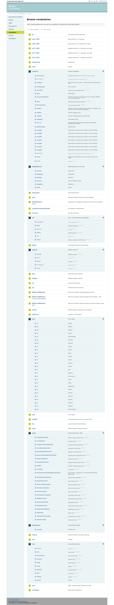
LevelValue (40, 469)
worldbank (35, 590)
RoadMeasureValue (42, 505)
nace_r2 (39, 122)
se (37, 399)
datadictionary (37, 166)
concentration (40, 555)
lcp (33, 424)
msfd (33, 428)
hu (37, 363)
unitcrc (39, 239)
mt (37, 383)
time (38, 573)
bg (37, 330)
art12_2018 (35, 44)
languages (39, 119)
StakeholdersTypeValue (43, 509)
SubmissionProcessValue (44, 516)
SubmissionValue (41, 519)
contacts (39, 171)
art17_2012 (35, 53)
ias (33, 283)
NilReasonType (41, 127)
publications (36, 525)
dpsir (38, 93)
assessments (40, 75)
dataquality (35, 192)
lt (37, 373)
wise (33, 585)
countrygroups (41, 86)
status (38, 187)
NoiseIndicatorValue (42, 481)
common (35, 71)
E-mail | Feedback (14, 599)
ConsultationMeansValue (43, 448)
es (37, 353)
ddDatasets (40, 174)
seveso (34, 535)
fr (37, 359)
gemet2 (34, 250)
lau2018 (34, 419)
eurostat (35, 213)
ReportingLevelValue (42, 502)
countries (39, 82)
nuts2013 (39, 140)
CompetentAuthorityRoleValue (45, 444)
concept (39, 254)
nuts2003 (39, 130)
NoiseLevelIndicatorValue (44, 484)
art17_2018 (35, 57)
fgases (34, 245)
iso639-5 (39, 116)
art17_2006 (35, 48)
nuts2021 (39, 146)
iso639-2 (39, 108)
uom (33, 544)
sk (37, 406)
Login (91, 1)
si (37, 402)
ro (37, 396)
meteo (38, 566)
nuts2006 (39, 133)
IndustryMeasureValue (43, 462)
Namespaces (12, 38)
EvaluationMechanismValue (44, 451)
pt (37, 392)
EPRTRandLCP (37, 202)
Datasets (11, 20)
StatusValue (40, 512)
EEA (15, 1)
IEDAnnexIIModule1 (38, 292)
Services (11, 35)
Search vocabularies (34, 29)
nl (37, 386)
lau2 (33, 414)
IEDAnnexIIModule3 (38, 297)
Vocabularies (12, 32)
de (37, 340)
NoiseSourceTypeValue (43, 488)
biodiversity (36, 62)
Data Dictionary (21, 13)
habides (34, 278)
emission (39, 559)
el (37, 350)
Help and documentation (15, 17)
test (33, 539)
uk (37, 409)
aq (33, 34)
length (38, 562)
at (37, 323)
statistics (39, 569)
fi (37, 356)
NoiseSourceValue (42, 491)
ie (37, 366)
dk (37, 343)
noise (34, 433)
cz (37, 336)
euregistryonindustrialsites (41, 208)
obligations (40, 184)
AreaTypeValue (41, 441)
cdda (33, 66)
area (38, 552)
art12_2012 (35, 39)
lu (37, 376)
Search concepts (46, 29)
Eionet (15, 13)
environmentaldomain (43, 97)
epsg (38, 101)
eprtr (33, 197)
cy (37, 333)
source (39, 261)
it (37, 369)
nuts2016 (39, 143)
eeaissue (39, 181)
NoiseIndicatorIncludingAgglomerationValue (49, 472)
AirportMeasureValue (42, 437)
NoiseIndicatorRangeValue (44, 477)
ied (33, 287)
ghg (33, 274)
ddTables (39, 177)
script (38, 157)
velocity (39, 576)
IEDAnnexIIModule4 (38, 303)
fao (33, 217)
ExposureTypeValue (42, 458)
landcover (35, 314)
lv (37, 379)
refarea (39, 232)
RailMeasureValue (41, 498)
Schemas (11, 29)
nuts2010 (39, 136)
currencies (40, 90)
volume (39, 580)
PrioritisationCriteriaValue (44, 495)
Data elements (13, 26)
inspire (34, 310)
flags (38, 225)
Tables (10, 23)
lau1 (33, 319)
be (37, 326)
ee (37, 346)
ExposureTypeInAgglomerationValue (46, 455)
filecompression (41, 105)
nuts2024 (39, 150)
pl (37, 389)
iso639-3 (39, 112)
